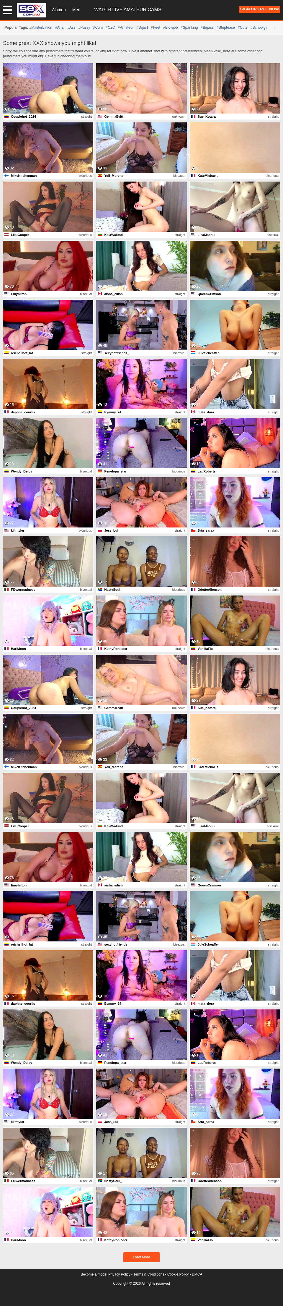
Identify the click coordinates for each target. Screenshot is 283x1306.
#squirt (142, 27)
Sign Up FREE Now (259, 9)
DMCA (197, 1274)
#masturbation (40, 27)
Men (76, 9)
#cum (98, 27)
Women (59, 9)
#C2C (110, 27)
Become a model (94, 1274)
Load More (141, 1257)
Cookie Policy (178, 1274)
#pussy (84, 27)
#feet (155, 27)
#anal (59, 27)
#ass (71, 27)
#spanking (189, 27)
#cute (243, 27)
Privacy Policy (119, 1274)
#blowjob (170, 27)
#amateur (126, 27)
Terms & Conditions (148, 1274)
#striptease (226, 27)
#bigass (207, 27)
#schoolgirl (260, 27)
